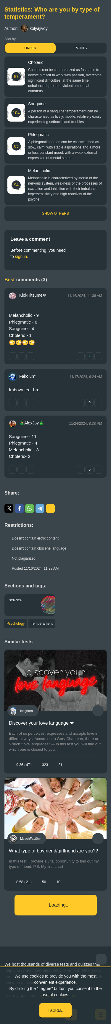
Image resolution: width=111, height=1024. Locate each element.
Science (15, 600)
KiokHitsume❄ (32, 295)
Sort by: (10, 39)
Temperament (41, 623)
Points (81, 48)
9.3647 (24, 765)
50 (44, 882)
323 (45, 765)
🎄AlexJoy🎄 (31, 423)
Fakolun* (27, 376)
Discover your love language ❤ (41, 723)
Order (30, 48)
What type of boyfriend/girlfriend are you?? (53, 850)
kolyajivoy (34, 28)
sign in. (21, 256)
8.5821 (24, 882)
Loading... (59, 904)
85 (16, 146)
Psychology (16, 623)
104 (16, 112)
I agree (55, 1010)
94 (16, 184)
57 (16, 76)
